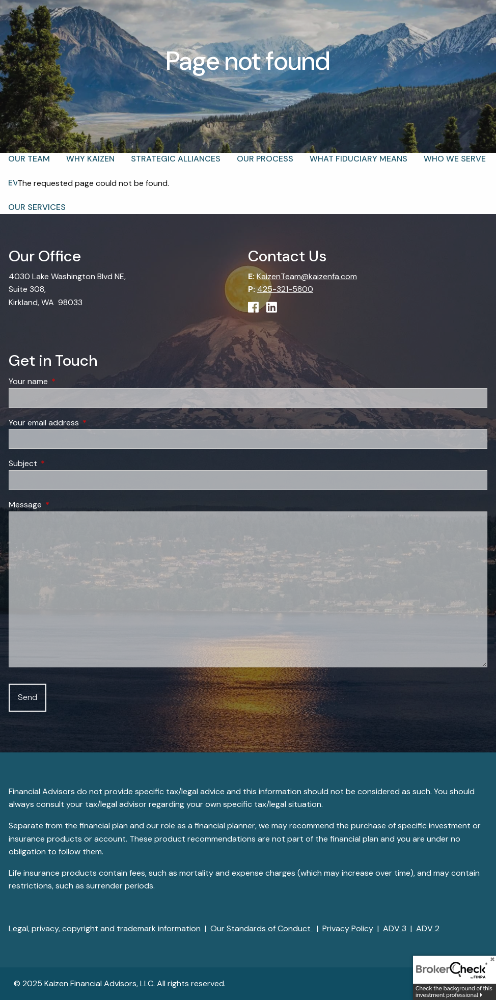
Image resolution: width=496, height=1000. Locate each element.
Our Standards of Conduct (261, 928)
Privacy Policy (347, 928)
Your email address (83, 422)
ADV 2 (427, 928)
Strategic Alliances (176, 158)
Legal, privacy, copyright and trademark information (105, 928)
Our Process (265, 158)
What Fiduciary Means (358, 158)
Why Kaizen (90, 158)
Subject (62, 463)
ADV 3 (394, 928)
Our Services (37, 207)
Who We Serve (455, 158)
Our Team (29, 158)
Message (64, 505)
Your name (67, 381)
